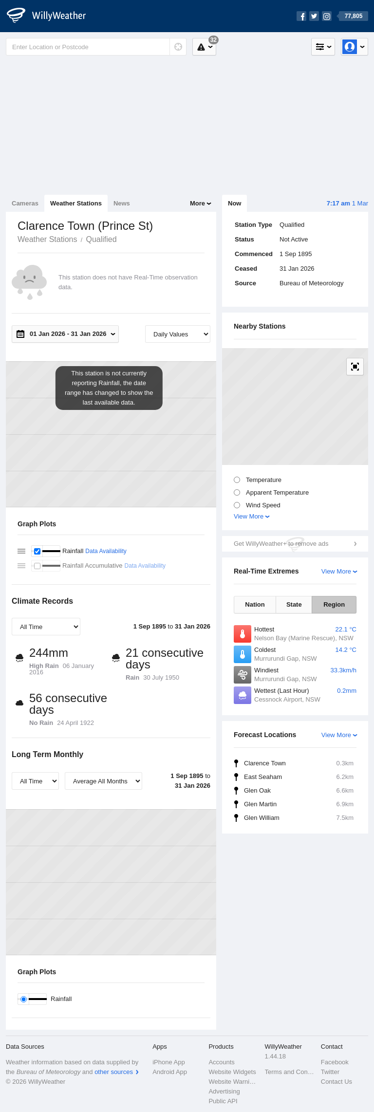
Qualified (101, 239)
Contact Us (336, 1081)
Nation (254, 604)
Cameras (25, 203)
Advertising (224, 1091)
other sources (113, 1071)
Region (334, 604)
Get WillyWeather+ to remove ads (281, 543)
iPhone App (168, 1062)
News (121, 203)
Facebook (335, 1062)
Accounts (221, 1062)
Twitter (330, 1071)
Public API (222, 1101)
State (294, 604)
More (197, 203)
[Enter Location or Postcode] (96, 47)
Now (234, 203)
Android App (169, 1071)
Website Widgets (232, 1071)
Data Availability (106, 551)
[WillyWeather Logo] (51, 16)
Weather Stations (76, 203)
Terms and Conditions (290, 1071)
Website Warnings (233, 1081)
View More (248, 516)
